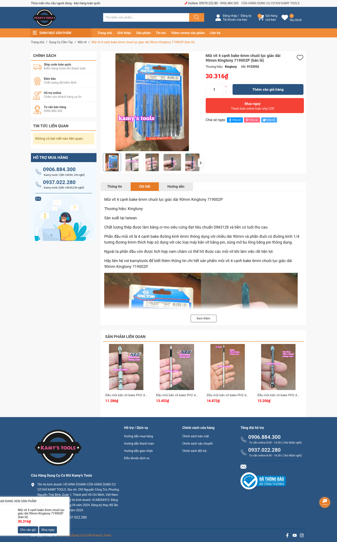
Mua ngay (253, 107)
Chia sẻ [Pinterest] (251, 120)
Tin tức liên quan (51, 126)
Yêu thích (296, 20)
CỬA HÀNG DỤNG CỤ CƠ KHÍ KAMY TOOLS (270, 3)
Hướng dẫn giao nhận (138, 451)
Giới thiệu (124, 33)
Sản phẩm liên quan (125, 336)
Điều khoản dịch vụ (136, 458)
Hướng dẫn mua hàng (138, 436)
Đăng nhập (230, 15)
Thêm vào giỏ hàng (267, 89)
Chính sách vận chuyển (197, 443)
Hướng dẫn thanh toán (139, 443)
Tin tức (161, 33)
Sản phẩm (143, 33)
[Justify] (196, 17)
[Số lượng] (214, 89)
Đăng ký (246, 15)
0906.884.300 (229, 3)
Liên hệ (215, 33)
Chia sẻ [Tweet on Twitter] (268, 120)
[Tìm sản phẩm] (146, 17)
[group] (152, 102)
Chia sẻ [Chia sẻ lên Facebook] (234, 120)
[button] (200, 162)
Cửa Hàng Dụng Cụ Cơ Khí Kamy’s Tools (84, 535)
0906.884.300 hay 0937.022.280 (62, 517)
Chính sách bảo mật (195, 436)
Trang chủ (105, 33)
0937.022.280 (59, 182)
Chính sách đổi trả (194, 451)
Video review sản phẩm (188, 33)
